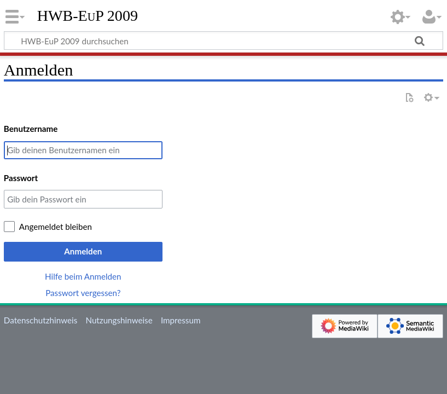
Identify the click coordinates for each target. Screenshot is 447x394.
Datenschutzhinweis (40, 320)
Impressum (181, 320)
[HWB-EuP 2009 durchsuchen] (223, 40)
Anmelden (83, 251)
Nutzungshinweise (118, 320)
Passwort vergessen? (82, 293)
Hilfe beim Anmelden (83, 276)
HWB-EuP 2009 (87, 16)
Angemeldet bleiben (55, 226)
